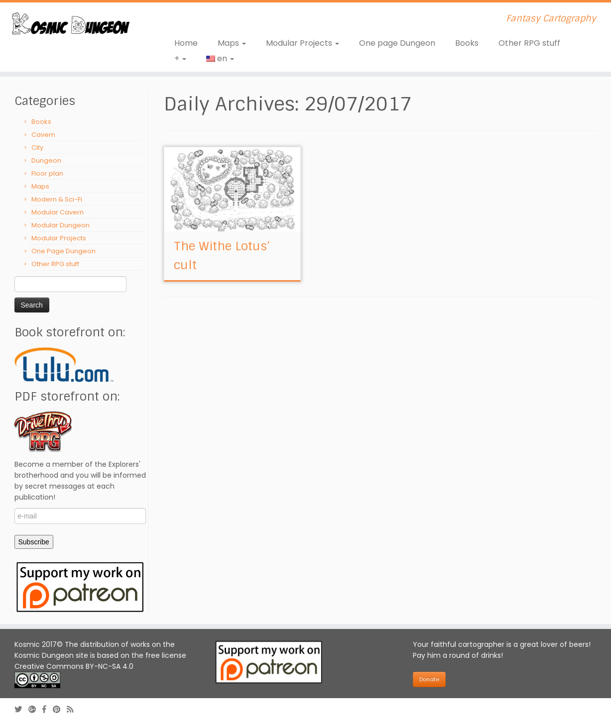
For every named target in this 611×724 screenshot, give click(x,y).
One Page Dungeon (63, 251)
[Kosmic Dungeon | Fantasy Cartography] (70, 25)
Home (186, 43)
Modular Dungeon (60, 225)
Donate (429, 679)
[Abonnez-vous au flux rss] (73, 709)
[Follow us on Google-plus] (35, 709)
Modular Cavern (57, 212)
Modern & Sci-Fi (56, 199)
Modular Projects (302, 43)
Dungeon (46, 160)
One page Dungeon (397, 43)
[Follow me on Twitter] (21, 709)
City (37, 147)
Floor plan (47, 173)
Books (467, 43)
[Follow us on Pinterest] (60, 709)
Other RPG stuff (529, 43)
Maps (232, 43)
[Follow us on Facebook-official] (47, 709)
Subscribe (33, 542)
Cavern (43, 134)
